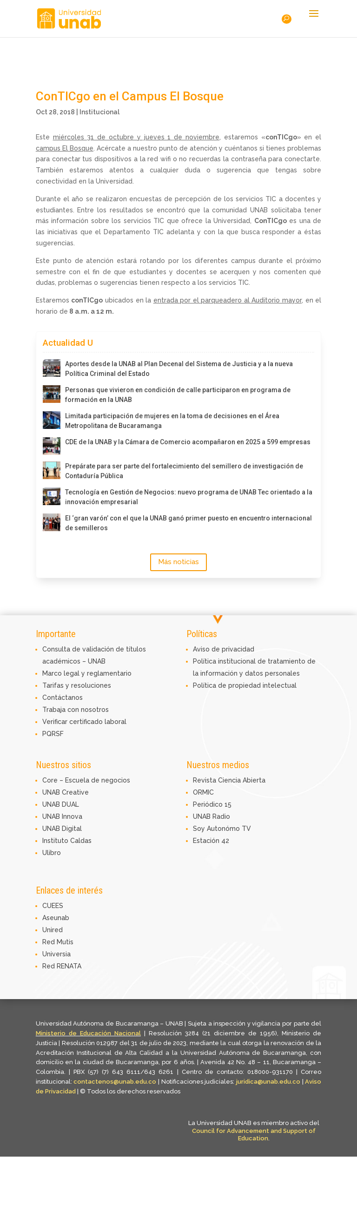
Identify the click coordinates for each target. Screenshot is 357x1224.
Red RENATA (61, 966)
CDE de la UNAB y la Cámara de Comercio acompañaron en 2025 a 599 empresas (188, 442)
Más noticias (178, 562)
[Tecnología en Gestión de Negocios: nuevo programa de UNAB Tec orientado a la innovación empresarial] (51, 496)
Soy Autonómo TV (222, 828)
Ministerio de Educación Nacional (88, 1033)
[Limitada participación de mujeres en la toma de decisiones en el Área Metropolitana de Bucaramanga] (51, 420)
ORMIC (203, 792)
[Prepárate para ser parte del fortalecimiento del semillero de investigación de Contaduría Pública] (51, 470)
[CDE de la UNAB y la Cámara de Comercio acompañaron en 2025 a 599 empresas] (51, 446)
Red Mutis (57, 942)
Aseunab (55, 917)
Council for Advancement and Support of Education (254, 1134)
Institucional (99, 112)
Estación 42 (211, 840)
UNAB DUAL (60, 804)
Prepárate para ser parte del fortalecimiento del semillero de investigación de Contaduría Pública (184, 471)
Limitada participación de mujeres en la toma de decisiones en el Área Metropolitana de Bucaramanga (172, 420)
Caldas (81, 840)
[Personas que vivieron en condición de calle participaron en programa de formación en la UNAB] (51, 394)
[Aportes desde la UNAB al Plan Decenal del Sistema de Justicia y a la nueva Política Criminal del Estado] (51, 368)
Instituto (56, 840)
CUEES (52, 905)
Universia (56, 954)
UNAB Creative (65, 792)
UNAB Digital (62, 828)
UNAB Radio (211, 816)
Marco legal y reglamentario (87, 673)
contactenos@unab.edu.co (114, 1081)
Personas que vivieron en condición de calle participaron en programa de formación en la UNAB (178, 394)
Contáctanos (62, 697)
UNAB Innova (62, 816)
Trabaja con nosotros (75, 709)
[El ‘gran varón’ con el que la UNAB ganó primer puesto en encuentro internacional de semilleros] (51, 522)
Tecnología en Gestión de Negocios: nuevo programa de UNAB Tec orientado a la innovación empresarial (188, 497)
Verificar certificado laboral (84, 721)
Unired (52, 930)
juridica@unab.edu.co (268, 1081)
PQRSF (53, 733)
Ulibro (51, 852)
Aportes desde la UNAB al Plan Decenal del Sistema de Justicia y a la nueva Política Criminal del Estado (179, 368)
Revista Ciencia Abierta (229, 780)
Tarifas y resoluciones (76, 685)
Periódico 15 (212, 804)
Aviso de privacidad (223, 649)
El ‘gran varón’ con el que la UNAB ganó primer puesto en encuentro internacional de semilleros (188, 523)
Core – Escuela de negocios (86, 780)
